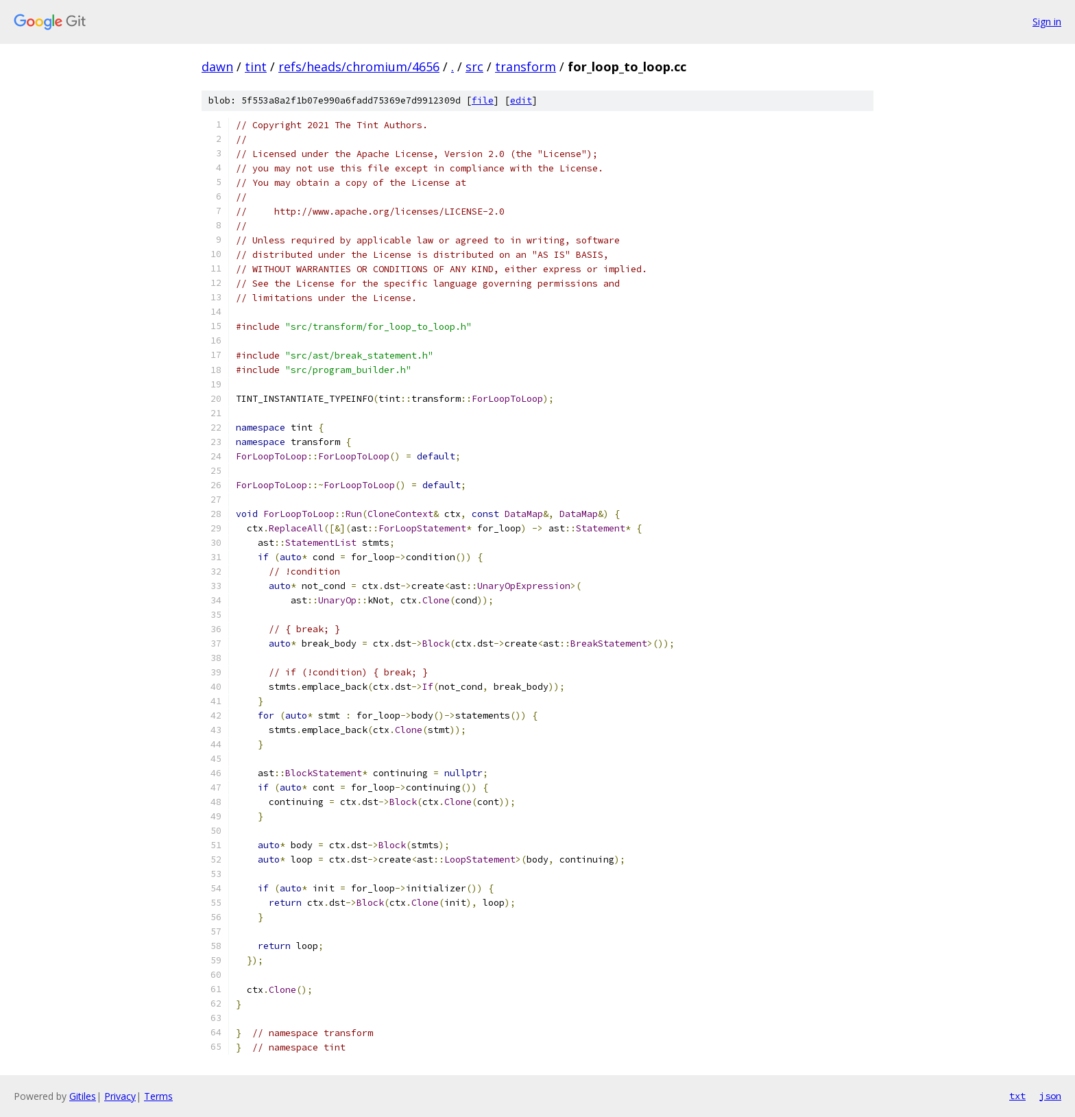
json (1050, 1096)
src (474, 66)
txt (1017, 1096)
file (483, 100)
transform (525, 66)
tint (256, 66)
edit (521, 100)
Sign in (1046, 21)
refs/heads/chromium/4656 (358, 66)
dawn (217, 66)
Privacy (120, 1096)
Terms (158, 1096)
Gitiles (82, 1096)
